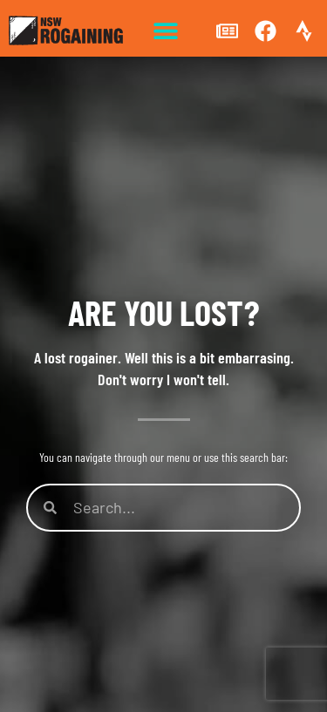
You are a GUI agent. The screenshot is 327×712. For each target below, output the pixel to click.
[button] (166, 31)
